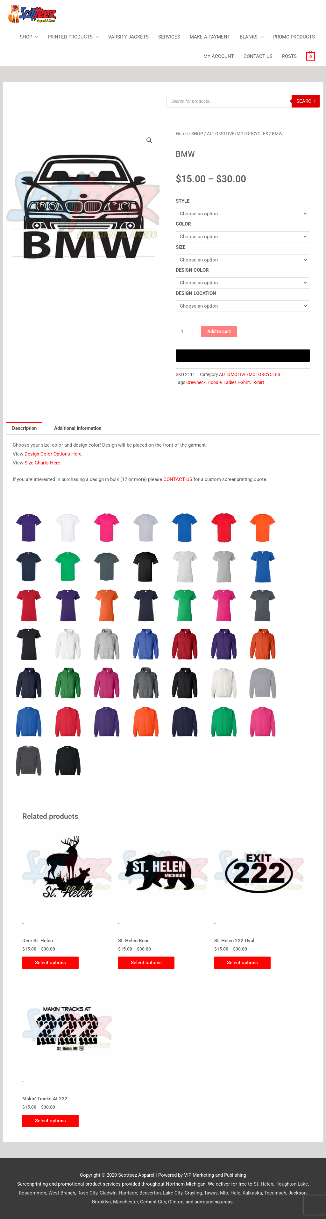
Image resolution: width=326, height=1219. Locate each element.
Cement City (153, 1202)
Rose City (87, 1193)
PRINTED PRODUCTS (70, 37)
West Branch (61, 1193)
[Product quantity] (184, 331)
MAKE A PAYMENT (210, 37)
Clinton (175, 1202)
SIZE (180, 247)
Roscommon (32, 1193)
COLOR (183, 224)
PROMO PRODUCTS (294, 37)
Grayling (193, 1193)
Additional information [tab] (77, 428)
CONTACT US (258, 56)
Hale (235, 1193)
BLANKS (249, 37)
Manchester (125, 1202)
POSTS (289, 56)
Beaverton (150, 1193)
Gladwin (108, 1193)
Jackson (297, 1193)
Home (182, 133)
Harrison (128, 1193)
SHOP (26, 37)
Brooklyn (101, 1202)
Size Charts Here (42, 463)
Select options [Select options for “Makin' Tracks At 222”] (50, 1121)
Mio (224, 1193)
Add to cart (219, 331)
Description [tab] (24, 428)
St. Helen (263, 1184)
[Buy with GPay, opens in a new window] (243, 355)
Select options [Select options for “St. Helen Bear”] (146, 962)
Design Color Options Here (53, 454)
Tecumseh (275, 1193)
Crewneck (196, 382)
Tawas (211, 1193)
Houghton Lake (291, 1184)
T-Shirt (258, 382)
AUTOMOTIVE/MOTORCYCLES (237, 133)
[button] (149, 140)
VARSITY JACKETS (128, 37)
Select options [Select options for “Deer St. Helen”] (50, 962)
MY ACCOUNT (218, 56)
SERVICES (169, 37)
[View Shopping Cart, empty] (310, 56)
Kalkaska (252, 1193)
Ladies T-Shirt (236, 382)
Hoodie (215, 382)
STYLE (182, 201)
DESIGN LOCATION (196, 293)
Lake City (172, 1193)
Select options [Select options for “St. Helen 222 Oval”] (242, 962)
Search (305, 101)
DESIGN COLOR (192, 270)
